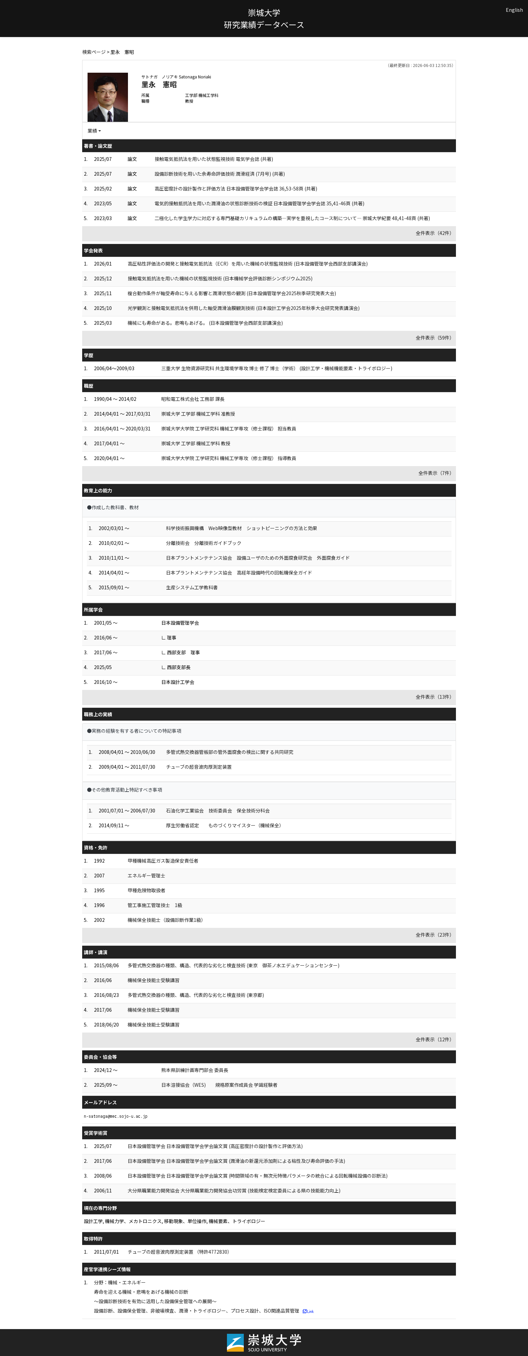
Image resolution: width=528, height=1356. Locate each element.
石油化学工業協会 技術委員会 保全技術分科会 (218, 810)
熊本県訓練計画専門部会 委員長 (194, 1070)
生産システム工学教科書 (192, 587)
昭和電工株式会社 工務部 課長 (193, 398)
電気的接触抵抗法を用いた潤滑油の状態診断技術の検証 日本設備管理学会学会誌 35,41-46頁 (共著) (259, 203)
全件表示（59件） (435, 337)
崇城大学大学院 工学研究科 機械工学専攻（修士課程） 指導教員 (228, 458)
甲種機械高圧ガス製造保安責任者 (163, 860)
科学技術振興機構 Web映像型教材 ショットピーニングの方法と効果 (241, 528)
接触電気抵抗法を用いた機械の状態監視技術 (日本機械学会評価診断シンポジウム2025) (220, 278)
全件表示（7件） (436, 473)
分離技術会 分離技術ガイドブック (203, 543)
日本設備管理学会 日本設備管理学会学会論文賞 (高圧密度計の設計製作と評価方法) (215, 1146)
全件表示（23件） (435, 934)
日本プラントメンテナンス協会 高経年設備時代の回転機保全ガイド (239, 572)
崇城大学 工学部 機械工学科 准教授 (198, 413)
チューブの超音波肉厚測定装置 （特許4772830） (180, 1251)
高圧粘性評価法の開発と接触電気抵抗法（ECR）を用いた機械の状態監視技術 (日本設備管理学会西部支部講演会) (248, 263)
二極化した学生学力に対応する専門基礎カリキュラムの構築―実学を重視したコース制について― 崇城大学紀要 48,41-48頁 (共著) (292, 218)
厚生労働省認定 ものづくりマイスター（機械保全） (225, 825)
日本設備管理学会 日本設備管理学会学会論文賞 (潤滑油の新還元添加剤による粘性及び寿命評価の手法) (236, 1160)
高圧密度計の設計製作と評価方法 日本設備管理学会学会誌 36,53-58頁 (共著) (236, 188)
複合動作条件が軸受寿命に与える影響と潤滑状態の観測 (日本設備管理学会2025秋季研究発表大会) (232, 293)
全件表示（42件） (435, 233)
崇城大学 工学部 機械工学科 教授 (195, 443)
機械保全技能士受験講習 (153, 980)
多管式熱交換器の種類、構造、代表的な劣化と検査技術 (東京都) (196, 995)
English (514, 9)
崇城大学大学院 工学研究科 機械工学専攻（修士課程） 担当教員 (228, 428)
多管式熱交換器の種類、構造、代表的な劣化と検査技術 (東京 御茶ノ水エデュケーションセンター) (233, 965)
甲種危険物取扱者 (146, 890)
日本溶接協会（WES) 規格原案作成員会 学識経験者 (219, 1084)
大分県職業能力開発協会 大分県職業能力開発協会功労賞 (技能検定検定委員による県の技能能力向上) (234, 1190)
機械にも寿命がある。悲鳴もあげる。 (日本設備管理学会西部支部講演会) (205, 322)
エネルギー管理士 (146, 875)
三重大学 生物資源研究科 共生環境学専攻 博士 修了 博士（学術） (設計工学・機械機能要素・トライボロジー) (276, 368)
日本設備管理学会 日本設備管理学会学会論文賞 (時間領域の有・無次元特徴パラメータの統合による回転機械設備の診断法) (258, 1175)
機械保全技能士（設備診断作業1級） (167, 919)
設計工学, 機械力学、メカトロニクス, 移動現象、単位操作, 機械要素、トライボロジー (174, 1221)
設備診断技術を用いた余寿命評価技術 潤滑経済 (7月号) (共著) (220, 173)
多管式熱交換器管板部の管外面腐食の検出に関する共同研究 (229, 752)
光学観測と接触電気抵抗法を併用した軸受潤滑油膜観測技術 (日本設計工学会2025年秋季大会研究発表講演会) (244, 308)
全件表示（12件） (435, 1039)
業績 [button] (92, 130)
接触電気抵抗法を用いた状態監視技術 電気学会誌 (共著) (214, 158)
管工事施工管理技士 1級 (155, 905)
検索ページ (94, 51)
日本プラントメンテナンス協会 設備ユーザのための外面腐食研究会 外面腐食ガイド (258, 557)
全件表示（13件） (435, 696)
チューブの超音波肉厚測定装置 (199, 766)
